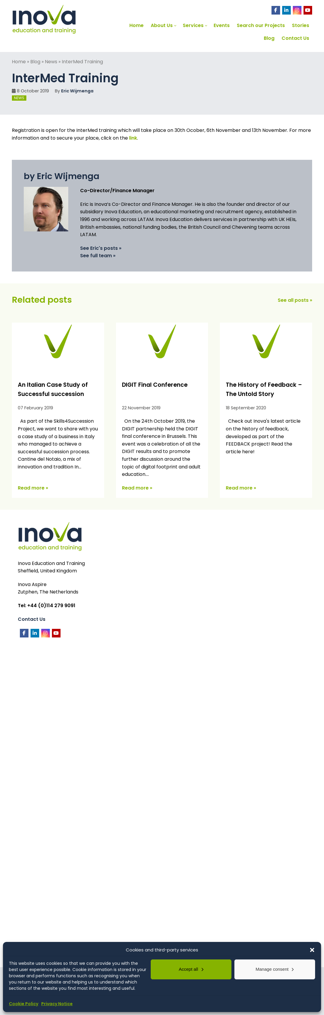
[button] (312, 950)
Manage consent (272, 969)
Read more (31, 487)
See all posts (293, 300)
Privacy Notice (57, 1004)
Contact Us (31, 619)
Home (19, 61)
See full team (96, 255)
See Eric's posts (99, 248)
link (133, 138)
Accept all (188, 969)
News (51, 61)
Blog (35, 61)
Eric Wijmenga (77, 91)
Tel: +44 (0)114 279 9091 (46, 605)
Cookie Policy (23, 1004)
